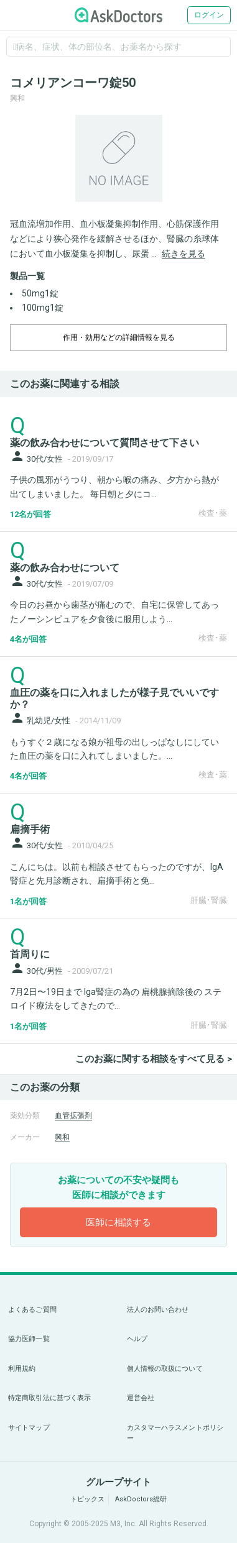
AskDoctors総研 (141, 1499)
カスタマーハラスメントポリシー (175, 1433)
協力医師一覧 (29, 1339)
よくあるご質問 (32, 1310)
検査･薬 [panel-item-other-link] (212, 513)
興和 (62, 1137)
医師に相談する (118, 1222)
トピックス (87, 1499)
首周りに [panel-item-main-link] (30, 954)
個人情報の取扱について (165, 1369)
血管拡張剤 (73, 1115)
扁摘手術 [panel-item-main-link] (30, 829)
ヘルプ (137, 1339)
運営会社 (140, 1398)
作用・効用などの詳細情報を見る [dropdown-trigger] (119, 337)
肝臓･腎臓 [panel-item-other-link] (208, 900)
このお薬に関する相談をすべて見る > (153, 1059)
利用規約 (21, 1369)
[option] (118, 158)
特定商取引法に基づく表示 (49, 1398)
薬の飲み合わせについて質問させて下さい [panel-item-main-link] (104, 443)
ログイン (209, 15)
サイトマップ (29, 1428)
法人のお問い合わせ (158, 1310)
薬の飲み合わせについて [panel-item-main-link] (64, 568)
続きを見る (183, 254)
